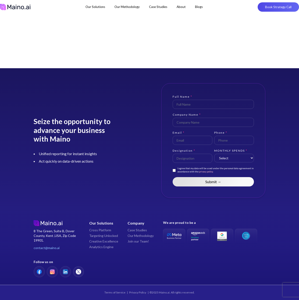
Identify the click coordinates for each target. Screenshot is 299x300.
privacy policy (206, 171)
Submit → (213, 181)
